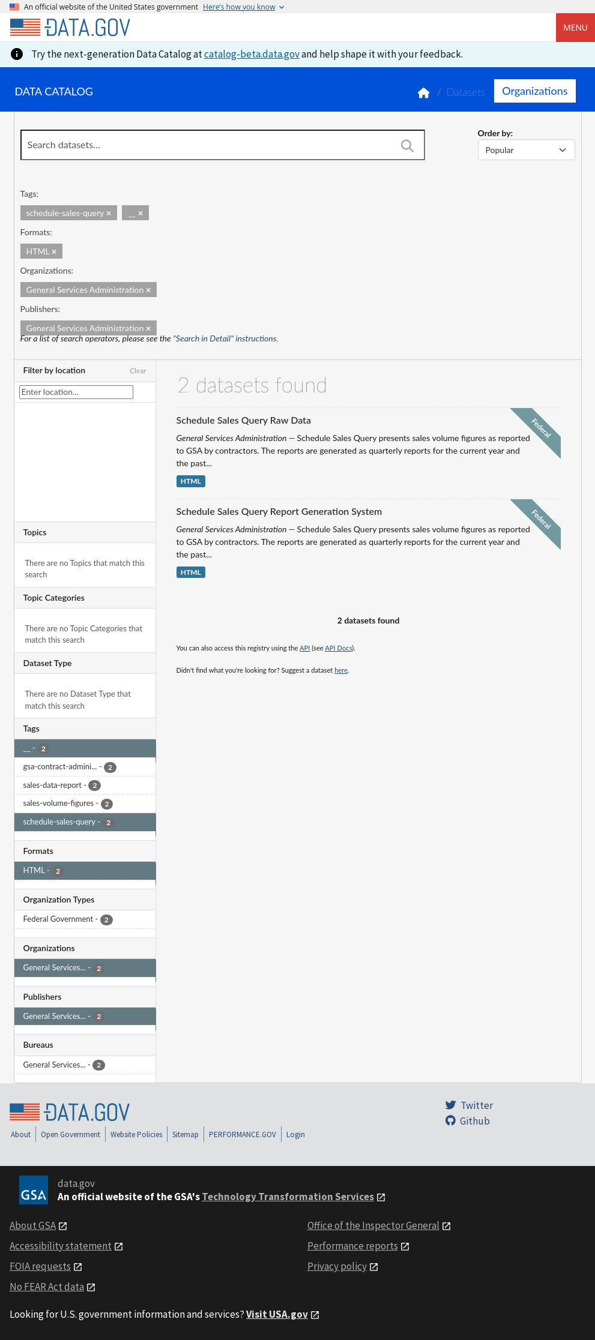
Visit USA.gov (277, 1314)
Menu (575, 27)
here (341, 670)
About (21, 1134)
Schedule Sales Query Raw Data (244, 419)
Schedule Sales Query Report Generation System (279, 511)
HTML (191, 480)
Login (295, 1134)
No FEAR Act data (47, 1286)
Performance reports (352, 1245)
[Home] (70, 27)
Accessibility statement (61, 1245)
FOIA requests (40, 1266)
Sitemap (185, 1134)
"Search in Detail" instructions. (226, 338)
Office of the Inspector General (373, 1225)
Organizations (534, 90)
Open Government (70, 1134)
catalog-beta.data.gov (252, 54)
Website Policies (136, 1134)
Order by (494, 133)
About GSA (33, 1225)
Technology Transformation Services (288, 1196)
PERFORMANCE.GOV (242, 1134)
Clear (138, 370)
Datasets (465, 92)
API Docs (338, 648)
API (305, 648)
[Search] (408, 146)
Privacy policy (337, 1266)
